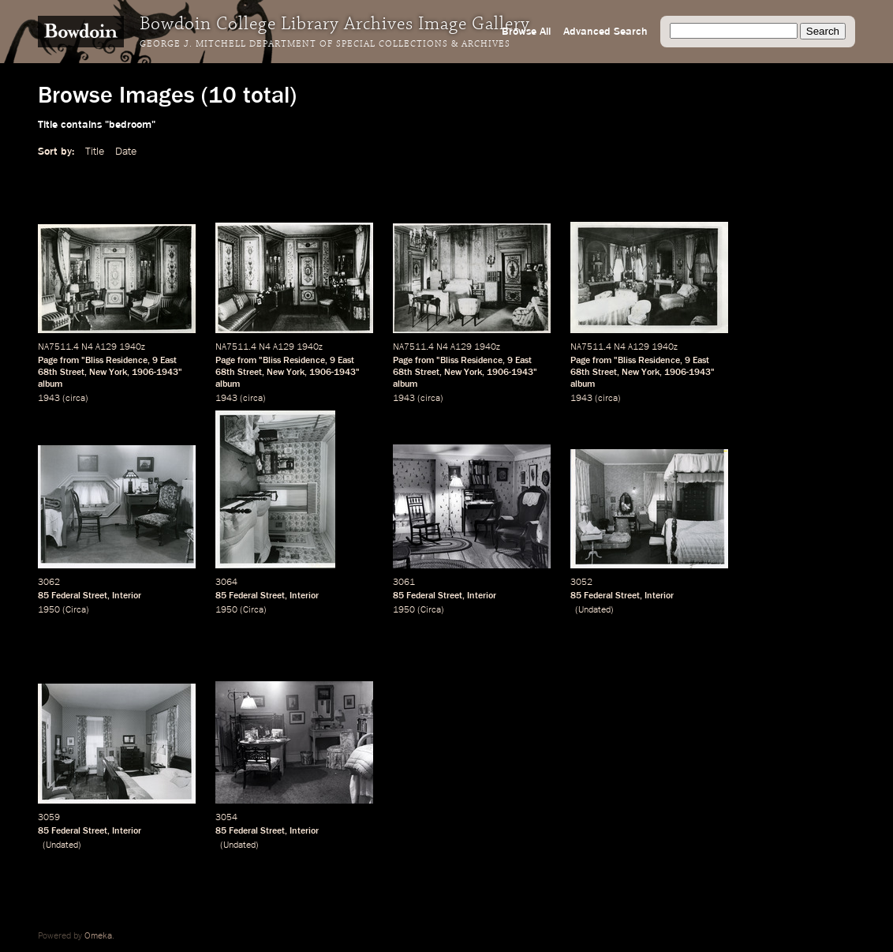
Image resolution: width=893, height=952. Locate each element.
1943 (49, 398)
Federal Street (79, 596)
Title (94, 151)
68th (48, 372)
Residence (127, 360)
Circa (75, 610)
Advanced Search (605, 31)
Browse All (526, 31)
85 (43, 596)
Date (125, 151)
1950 (49, 610)
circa (75, 398)
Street (72, 372)
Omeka (98, 936)
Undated (594, 610)
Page (48, 360)
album (50, 384)
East (168, 360)
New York (108, 372)
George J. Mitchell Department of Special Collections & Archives (325, 44)
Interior (126, 596)
